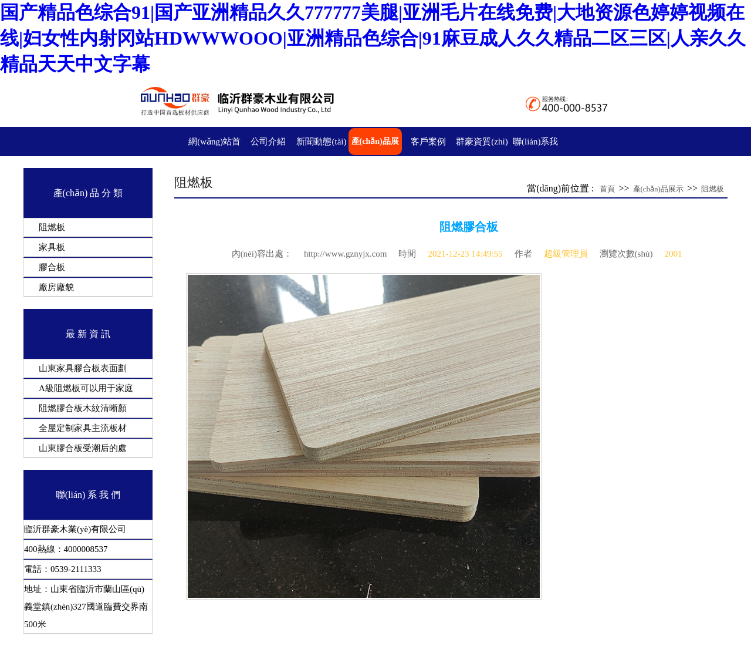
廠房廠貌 (56, 287)
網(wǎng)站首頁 (214, 155)
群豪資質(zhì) (482, 141)
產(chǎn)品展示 (375, 155)
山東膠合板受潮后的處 (83, 448)
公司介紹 (268, 141)
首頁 (607, 188)
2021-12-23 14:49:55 (465, 253)
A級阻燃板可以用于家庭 (86, 388)
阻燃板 (52, 227)
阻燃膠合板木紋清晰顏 (83, 408)
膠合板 (52, 267)
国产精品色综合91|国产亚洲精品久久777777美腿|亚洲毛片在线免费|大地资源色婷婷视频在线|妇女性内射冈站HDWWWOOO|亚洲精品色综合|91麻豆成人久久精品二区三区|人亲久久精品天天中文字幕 (373, 38)
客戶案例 (428, 141)
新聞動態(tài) (321, 141)
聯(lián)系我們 (535, 155)
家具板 (52, 247)
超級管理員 (566, 253)
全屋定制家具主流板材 (83, 428)
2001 (673, 253)
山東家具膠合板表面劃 (83, 368)
